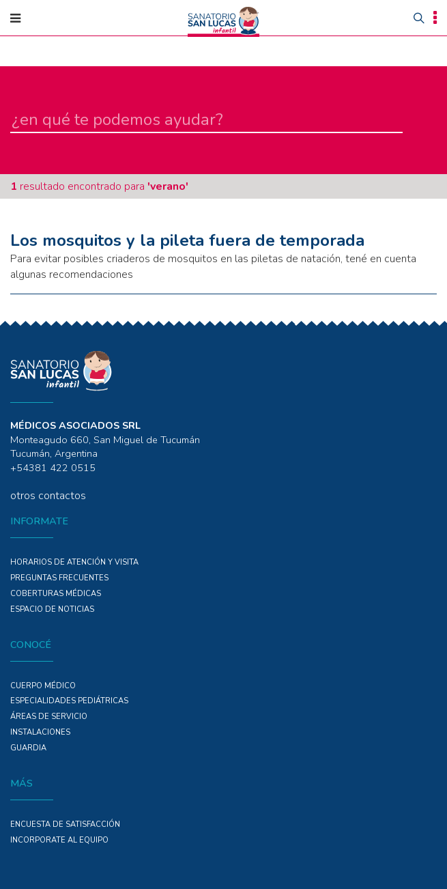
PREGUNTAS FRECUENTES (59, 578)
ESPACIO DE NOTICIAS (52, 609)
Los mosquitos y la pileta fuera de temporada (187, 240)
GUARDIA (28, 748)
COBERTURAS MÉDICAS (55, 594)
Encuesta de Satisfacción (65, 824)
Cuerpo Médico (43, 686)
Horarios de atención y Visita (74, 562)
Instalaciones (40, 732)
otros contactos (48, 495)
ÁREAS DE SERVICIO (48, 716)
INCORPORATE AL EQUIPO (59, 840)
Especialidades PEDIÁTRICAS (69, 701)
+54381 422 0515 (53, 468)
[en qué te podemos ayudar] (206, 120)
